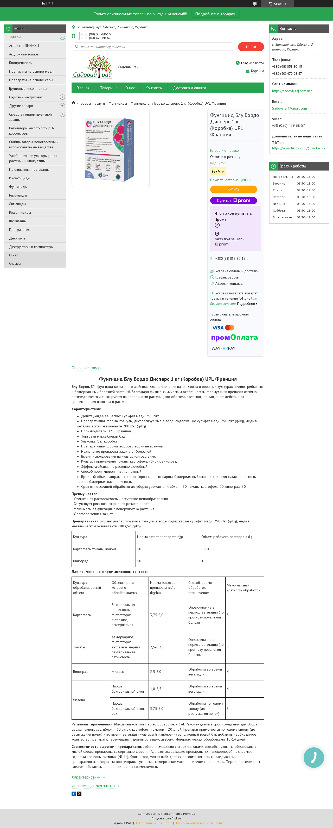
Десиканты (17, 238)
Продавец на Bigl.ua (166, 818)
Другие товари (21, 105)
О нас (13, 255)
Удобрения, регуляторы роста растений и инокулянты (33, 158)
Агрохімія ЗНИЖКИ (24, 45)
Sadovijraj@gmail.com (289, 108)
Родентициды (20, 212)
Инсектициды (19, 178)
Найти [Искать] (251, 47)
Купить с (233, 200)
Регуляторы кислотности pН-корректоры (31, 131)
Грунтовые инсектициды (28, 88)
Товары (15, 37)
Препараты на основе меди (31, 71)
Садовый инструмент (25, 97)
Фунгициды (18, 186)
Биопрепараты (20, 62)
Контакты (154, 88)
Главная (83, 88)
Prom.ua (189, 814)
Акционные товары (24, 54)
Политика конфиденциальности (198, 823)
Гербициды (18, 195)
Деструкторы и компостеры (31, 246)
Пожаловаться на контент (153, 823)
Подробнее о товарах (215, 13)
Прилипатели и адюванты (29, 169)
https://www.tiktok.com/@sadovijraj (299, 148)
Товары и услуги (92, 103)
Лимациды (17, 203)
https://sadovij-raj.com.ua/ (292, 91)
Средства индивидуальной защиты (30, 117)
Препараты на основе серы (31, 80)
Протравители (20, 229)
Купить (234, 189)
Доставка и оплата (189, 88)
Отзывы (15, 263)
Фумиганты (18, 221)
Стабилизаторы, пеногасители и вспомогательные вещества (34, 144)
